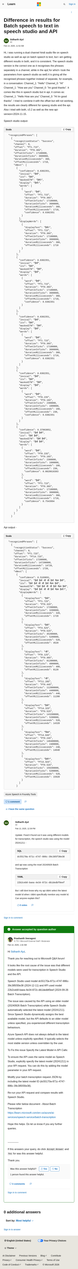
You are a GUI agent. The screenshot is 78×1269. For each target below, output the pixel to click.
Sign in (72, 4)
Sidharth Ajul (17, 39)
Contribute (56, 1255)
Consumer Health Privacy (28, 1260)
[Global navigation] (3, 4)
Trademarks (31, 1264)
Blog (43, 1255)
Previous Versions (28, 1255)
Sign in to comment (13, 917)
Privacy (6, 1260)
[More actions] (71, 12)
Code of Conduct (11, 1264)
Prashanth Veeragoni (25, 938)
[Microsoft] (39, 4)
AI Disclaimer (9, 1255)
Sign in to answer (12, 1229)
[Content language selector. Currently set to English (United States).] (18, 1240)
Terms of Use (53, 1260)
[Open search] (64, 4)
